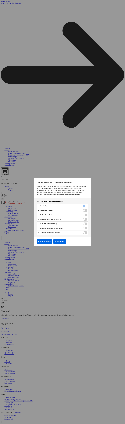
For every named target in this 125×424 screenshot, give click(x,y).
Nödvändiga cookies (45, 206)
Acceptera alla (61, 241)
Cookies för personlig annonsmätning (50, 228)
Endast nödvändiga (45, 241)
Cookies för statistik (45, 215)
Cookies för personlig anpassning (49, 219)
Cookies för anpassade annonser (49, 232)
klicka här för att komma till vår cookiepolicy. (66, 194)
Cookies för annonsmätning (47, 223)
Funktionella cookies (45, 210)
